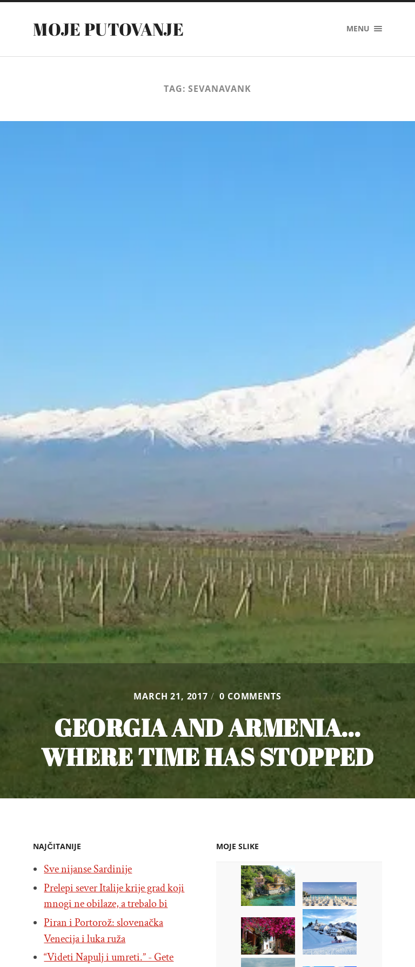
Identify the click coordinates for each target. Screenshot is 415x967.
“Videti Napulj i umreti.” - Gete (108, 957)
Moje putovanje (108, 29)
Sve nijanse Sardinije (88, 869)
